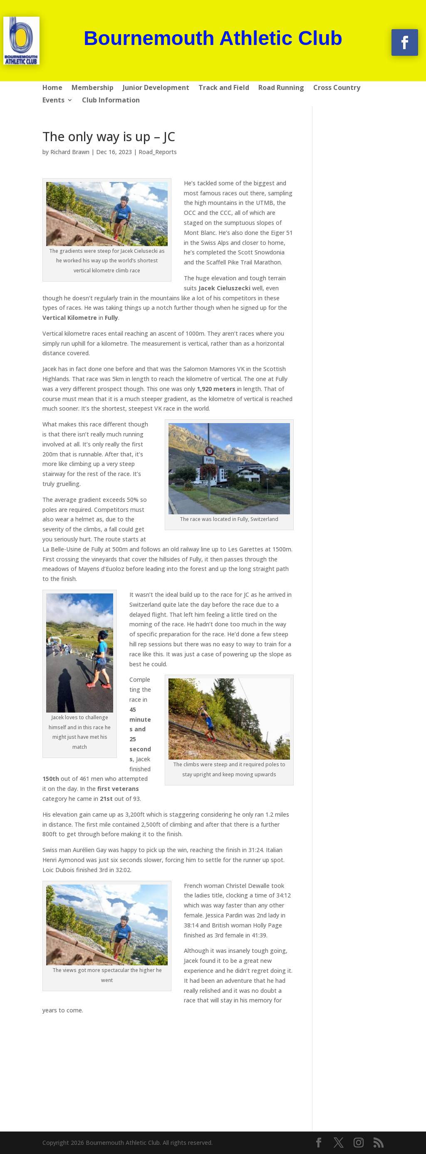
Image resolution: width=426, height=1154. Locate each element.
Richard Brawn (69, 152)
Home (52, 88)
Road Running (281, 88)
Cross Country (336, 88)
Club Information (111, 101)
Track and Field (223, 88)
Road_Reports (158, 152)
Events (53, 101)
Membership (93, 88)
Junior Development (156, 88)
